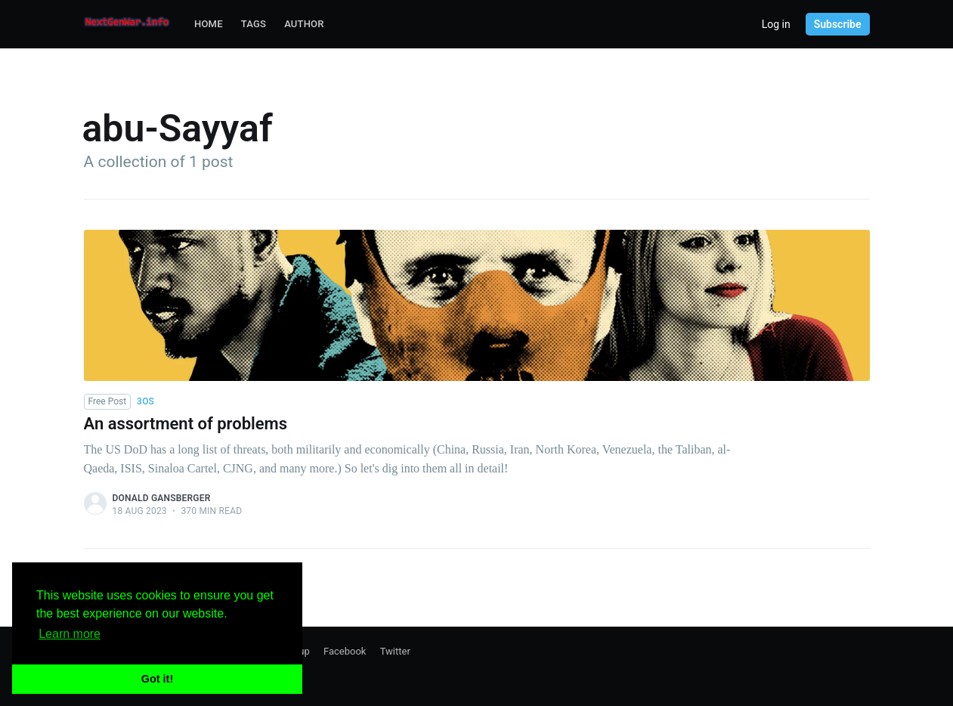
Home (208, 23)
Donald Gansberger (162, 498)
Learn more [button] (70, 633)
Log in (776, 24)
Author (304, 23)
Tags (253, 23)
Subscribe (838, 24)
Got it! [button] (157, 679)
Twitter (395, 651)
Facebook (344, 651)
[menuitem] (208, 25)
